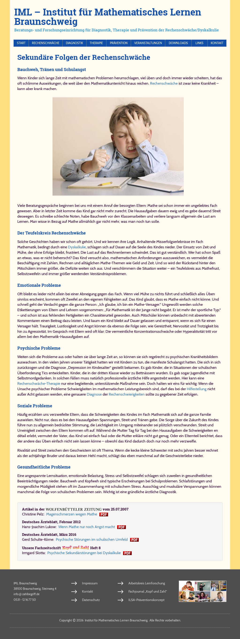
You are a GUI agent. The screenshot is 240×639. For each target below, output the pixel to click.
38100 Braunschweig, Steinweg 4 (35, 588)
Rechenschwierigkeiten (127, 394)
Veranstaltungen (148, 43)
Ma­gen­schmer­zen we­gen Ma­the (71, 514)
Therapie (96, 43)
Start (21, 43)
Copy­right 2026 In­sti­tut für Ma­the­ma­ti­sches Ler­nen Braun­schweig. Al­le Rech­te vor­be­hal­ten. (120, 620)
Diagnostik (74, 43)
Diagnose (94, 394)
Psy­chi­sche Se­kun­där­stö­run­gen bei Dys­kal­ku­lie (84, 553)
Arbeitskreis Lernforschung (145, 583)
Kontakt (217, 43)
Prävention (119, 43)
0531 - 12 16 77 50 (25, 599)
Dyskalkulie (77, 247)
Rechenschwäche (45, 43)
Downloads (178, 43)
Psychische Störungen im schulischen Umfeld (92, 539)
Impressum (89, 583)
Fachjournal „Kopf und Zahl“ (146, 591)
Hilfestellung (196, 389)
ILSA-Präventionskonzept (144, 600)
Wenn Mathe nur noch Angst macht (86, 527)
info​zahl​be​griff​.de (27, 594)
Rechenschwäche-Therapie (38, 383)
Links (199, 43)
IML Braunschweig (25, 583)
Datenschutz (90, 600)
